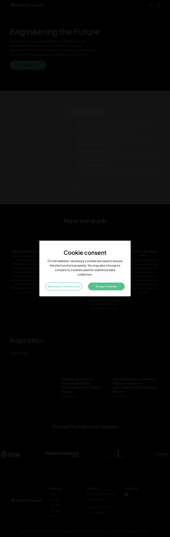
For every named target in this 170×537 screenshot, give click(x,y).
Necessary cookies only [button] (63, 286)
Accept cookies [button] (106, 286)
